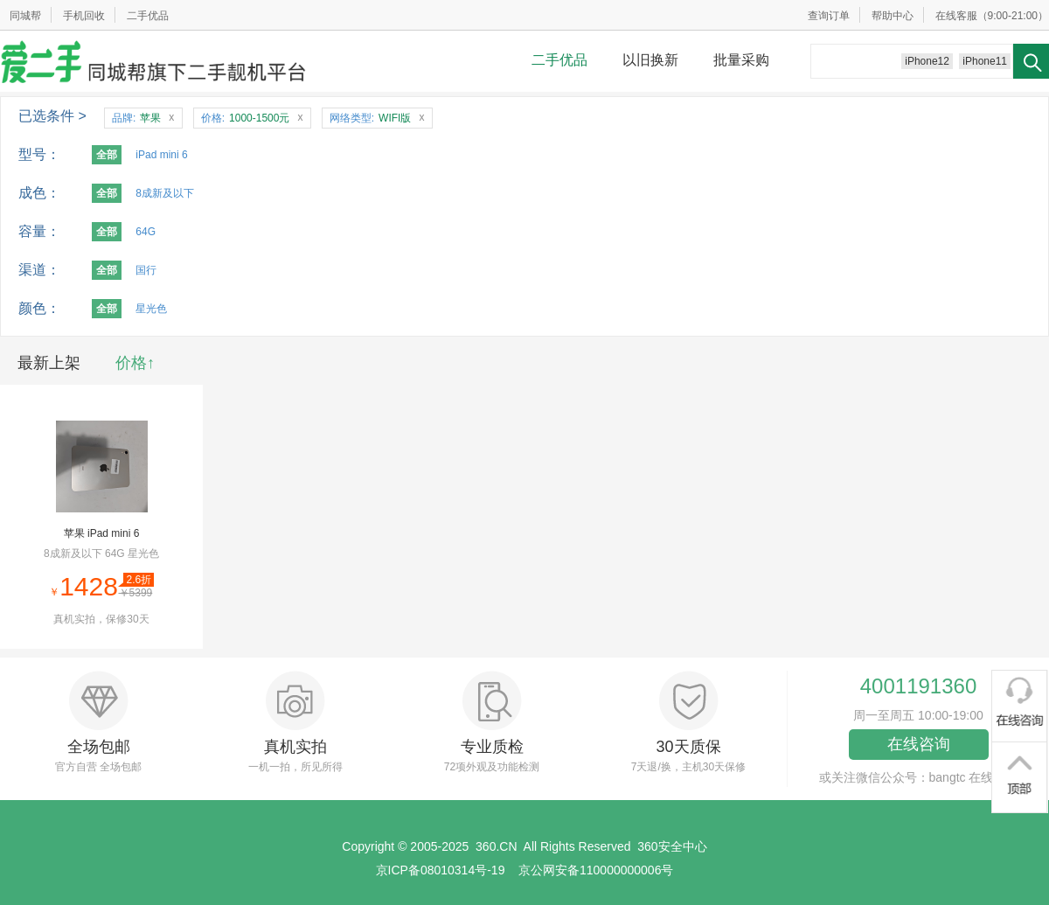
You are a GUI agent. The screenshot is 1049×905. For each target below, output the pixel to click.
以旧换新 (650, 59)
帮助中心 (893, 16)
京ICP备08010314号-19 (440, 870)
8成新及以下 (164, 193)
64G (145, 232)
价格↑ (135, 363)
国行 (145, 270)
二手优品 (148, 16)
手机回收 (84, 16)
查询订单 (829, 16)
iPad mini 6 (161, 155)
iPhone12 (927, 61)
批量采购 (741, 59)
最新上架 (48, 363)
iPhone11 (984, 61)
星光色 (151, 309)
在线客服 (956, 16)
